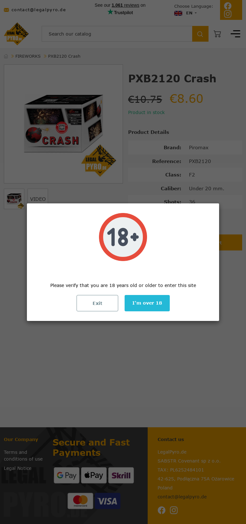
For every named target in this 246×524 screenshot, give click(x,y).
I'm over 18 (147, 303)
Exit (97, 303)
